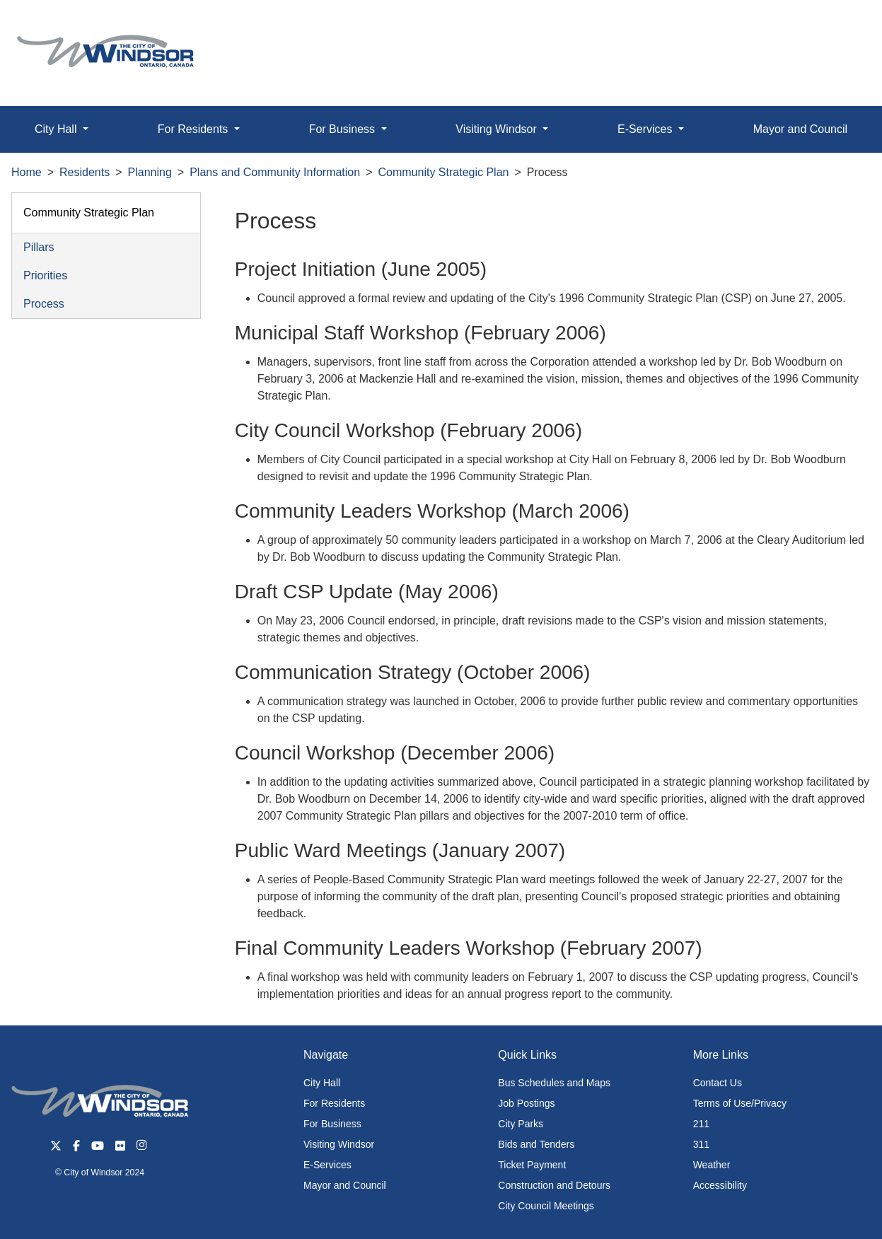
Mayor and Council (344, 1185)
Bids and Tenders (536, 1144)
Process (43, 304)
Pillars (38, 247)
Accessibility (720, 1185)
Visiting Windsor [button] (497, 129)
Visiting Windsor (338, 1144)
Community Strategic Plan (443, 172)
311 (701, 1144)
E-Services (327, 1164)
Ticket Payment (532, 1164)
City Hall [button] (57, 129)
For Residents (334, 1103)
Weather (712, 1164)
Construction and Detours (554, 1185)
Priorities (45, 275)
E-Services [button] (646, 129)
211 (701, 1123)
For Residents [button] (194, 129)
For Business (332, 1123)
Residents (84, 172)
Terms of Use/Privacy (740, 1103)
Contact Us (717, 1082)
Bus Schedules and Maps (554, 1082)
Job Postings (526, 1103)
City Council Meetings (545, 1205)
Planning (150, 172)
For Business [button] (343, 129)
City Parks (520, 1123)
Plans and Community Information (275, 172)
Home (26, 172)
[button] (839, 26)
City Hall (321, 1082)
